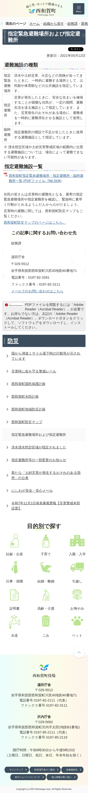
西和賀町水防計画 (25, 396)
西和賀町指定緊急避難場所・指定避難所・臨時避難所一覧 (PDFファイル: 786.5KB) (46, 178)
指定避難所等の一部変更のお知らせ (38, 460)
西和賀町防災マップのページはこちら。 (35, 222)
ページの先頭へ (79, 652)
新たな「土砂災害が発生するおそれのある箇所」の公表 (46, 475)
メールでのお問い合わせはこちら (37, 291)
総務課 (72, 24)
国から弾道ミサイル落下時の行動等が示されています (45, 355)
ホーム (34, 24)
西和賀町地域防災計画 (28, 409)
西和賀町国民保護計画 (28, 384)
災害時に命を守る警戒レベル (33, 371)
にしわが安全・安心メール (32, 490)
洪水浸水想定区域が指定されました (38, 447)
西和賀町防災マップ (26, 422)
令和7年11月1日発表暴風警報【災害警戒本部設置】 (45, 505)
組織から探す (53, 24)
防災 (13, 341)
